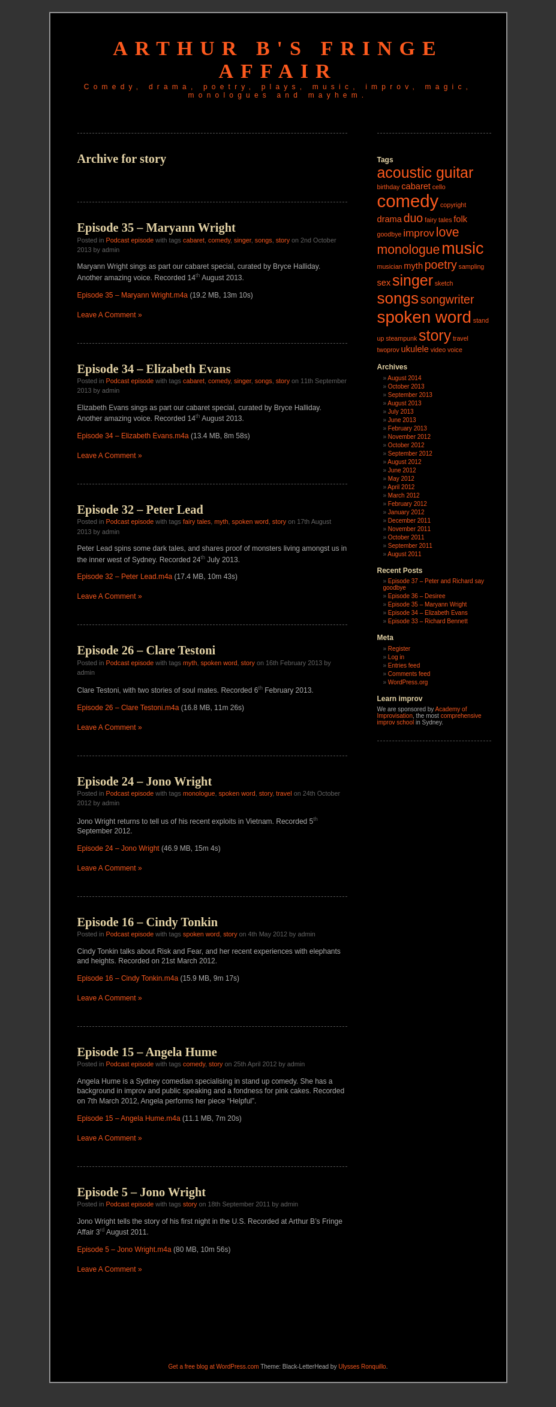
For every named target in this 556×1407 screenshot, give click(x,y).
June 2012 (402, 470)
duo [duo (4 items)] (413, 218)
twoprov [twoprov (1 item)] (388, 349)
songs (263, 240)
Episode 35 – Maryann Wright (156, 227)
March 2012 (404, 495)
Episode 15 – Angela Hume (147, 1052)
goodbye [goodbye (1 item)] (389, 234)
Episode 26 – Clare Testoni (146, 650)
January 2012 (406, 512)
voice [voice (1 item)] (454, 349)
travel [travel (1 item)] (460, 338)
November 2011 (409, 529)
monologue (199, 793)
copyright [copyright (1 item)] (453, 204)
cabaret (194, 240)
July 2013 (401, 411)
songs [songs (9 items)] (398, 298)
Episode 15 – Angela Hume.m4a (129, 1118)
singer (242, 240)
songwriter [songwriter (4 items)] (447, 299)
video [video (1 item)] (438, 349)
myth (221, 521)
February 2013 (407, 428)
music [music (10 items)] (462, 248)
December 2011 (409, 520)
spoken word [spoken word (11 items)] (424, 317)
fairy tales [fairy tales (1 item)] (438, 219)
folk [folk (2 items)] (460, 219)
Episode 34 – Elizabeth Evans (154, 368)
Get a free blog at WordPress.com (214, 1366)
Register (399, 648)
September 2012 (410, 453)
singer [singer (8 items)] (412, 280)
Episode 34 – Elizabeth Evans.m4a (133, 436)
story (283, 240)
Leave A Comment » (109, 315)
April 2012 (400, 487)
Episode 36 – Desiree (417, 596)
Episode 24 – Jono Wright (144, 781)
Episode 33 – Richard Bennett (428, 621)
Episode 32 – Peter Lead (140, 509)
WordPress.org (408, 682)
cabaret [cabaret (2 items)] (416, 186)
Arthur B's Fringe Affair (278, 59)
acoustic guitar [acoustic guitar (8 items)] (425, 172)
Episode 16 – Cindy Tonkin (147, 922)
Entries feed (404, 665)
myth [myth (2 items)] (413, 266)
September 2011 (410, 545)
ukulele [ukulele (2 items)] (415, 349)
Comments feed (409, 674)
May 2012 (401, 478)
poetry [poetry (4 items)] (441, 264)
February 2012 (407, 504)
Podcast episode (130, 240)
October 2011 (406, 537)
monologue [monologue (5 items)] (408, 249)
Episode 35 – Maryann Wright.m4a (132, 295)
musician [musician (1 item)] (389, 266)
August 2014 (404, 378)
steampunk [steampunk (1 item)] (401, 338)
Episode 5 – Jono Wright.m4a (124, 1249)
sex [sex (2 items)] (384, 282)
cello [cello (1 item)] (439, 186)
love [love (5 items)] (447, 232)
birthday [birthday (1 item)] (388, 186)
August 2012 (404, 462)
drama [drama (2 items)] (389, 219)
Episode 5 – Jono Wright (141, 1192)
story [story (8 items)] (435, 335)
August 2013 (404, 403)
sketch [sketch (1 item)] (444, 283)
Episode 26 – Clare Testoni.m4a (128, 708)
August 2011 (404, 554)
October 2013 (406, 386)
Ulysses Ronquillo (362, 1366)
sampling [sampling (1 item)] (472, 266)
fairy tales (197, 521)
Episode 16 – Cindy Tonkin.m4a (128, 978)
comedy (219, 240)
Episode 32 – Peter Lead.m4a (125, 576)
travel (283, 793)
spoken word (250, 521)
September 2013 (410, 395)
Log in (396, 657)
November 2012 (409, 436)
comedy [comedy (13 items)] (408, 201)
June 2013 (402, 420)
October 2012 (406, 445)
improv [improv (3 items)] (418, 233)
